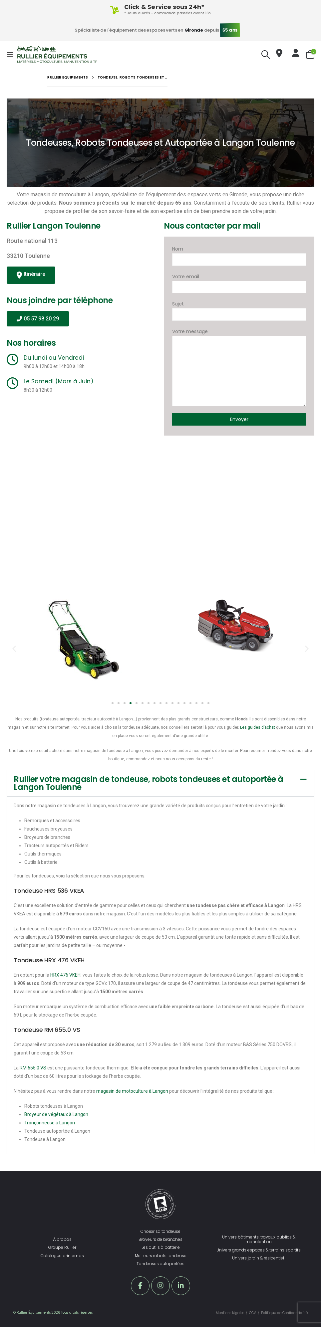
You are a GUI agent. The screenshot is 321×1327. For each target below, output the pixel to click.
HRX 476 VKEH (65, 975)
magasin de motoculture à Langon (132, 1091)
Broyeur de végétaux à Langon (56, 1114)
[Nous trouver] (279, 54)
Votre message (239, 351)
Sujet (239, 308)
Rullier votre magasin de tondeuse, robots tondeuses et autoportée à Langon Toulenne (148, 783)
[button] (14, 648)
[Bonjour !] (295, 54)
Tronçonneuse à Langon (49, 1122)
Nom (239, 254)
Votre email (239, 281)
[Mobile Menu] (12, 55)
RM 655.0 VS (33, 1067)
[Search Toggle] (265, 54)
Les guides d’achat (257, 727)
